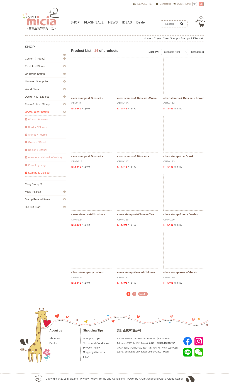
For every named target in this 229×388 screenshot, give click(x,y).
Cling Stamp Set (34, 184)
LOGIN (179, 4)
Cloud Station (175, 378)
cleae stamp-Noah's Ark (178, 156)
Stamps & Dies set (37, 172)
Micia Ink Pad (33, 191)
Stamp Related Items (37, 199)
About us (55, 330)
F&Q (86, 356)
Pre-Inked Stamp (35, 66)
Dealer (53, 343)
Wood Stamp (32, 89)
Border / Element (36, 127)
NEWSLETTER (143, 4)
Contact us (163, 4)
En (201, 4)
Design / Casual (36, 149)
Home (147, 38)
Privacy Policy (91, 347)
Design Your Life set (37, 96)
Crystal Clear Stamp (166, 38)
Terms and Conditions (96, 343)
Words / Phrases (36, 119)
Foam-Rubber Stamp (37, 104)
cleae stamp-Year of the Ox (180, 272)
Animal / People (36, 134)
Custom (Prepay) (35, 58)
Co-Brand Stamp (35, 73)
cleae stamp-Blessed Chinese (136, 272)
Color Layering (35, 165)
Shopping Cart (155, 378)
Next (143, 293)
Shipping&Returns (94, 352)
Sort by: (153, 51)
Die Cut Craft (32, 206)
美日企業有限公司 (129, 330)
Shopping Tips (93, 330)
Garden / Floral (35, 142)
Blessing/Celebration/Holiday (43, 157)
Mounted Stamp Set (37, 81)
